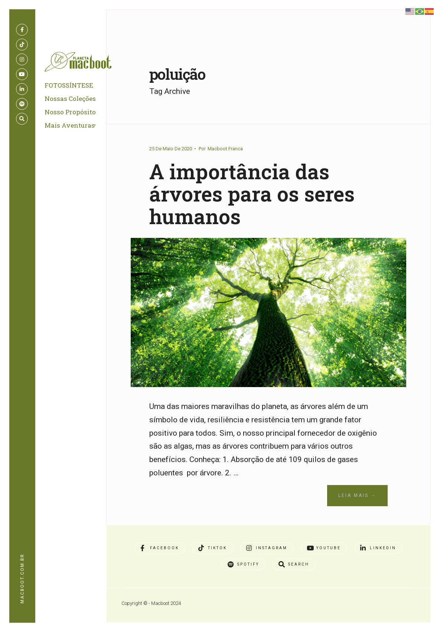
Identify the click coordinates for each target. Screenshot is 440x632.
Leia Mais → (357, 495)
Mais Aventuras (70, 125)
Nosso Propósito (70, 112)
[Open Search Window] (22, 119)
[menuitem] (79, 125)
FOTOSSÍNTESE (69, 85)
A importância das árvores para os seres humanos (252, 194)
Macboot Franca (225, 148)
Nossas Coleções (70, 98)
